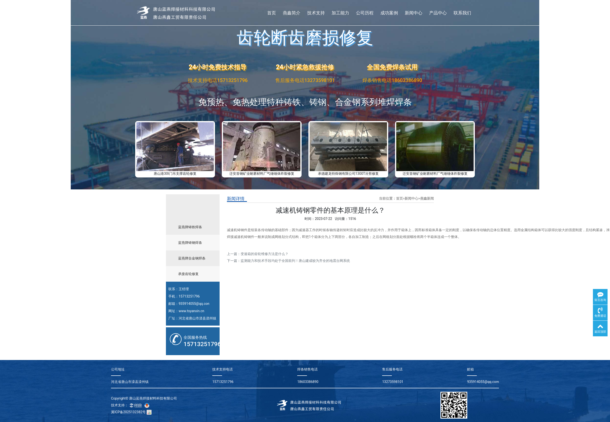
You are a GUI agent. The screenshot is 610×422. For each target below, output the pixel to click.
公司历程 (365, 12)
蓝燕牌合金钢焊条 (191, 258)
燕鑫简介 (291, 12)
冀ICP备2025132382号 (128, 412)
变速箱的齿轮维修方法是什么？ (264, 254)
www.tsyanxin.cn (191, 311)
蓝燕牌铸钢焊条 (190, 243)
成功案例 (389, 12)
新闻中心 (413, 12)
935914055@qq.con (194, 304)
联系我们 (462, 12)
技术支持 (316, 12)
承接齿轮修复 (188, 274)
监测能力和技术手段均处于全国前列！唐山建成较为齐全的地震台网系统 (295, 261)
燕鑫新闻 (427, 198)
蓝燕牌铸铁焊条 (190, 227)
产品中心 (438, 12)
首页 (271, 12)
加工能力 (340, 12)
